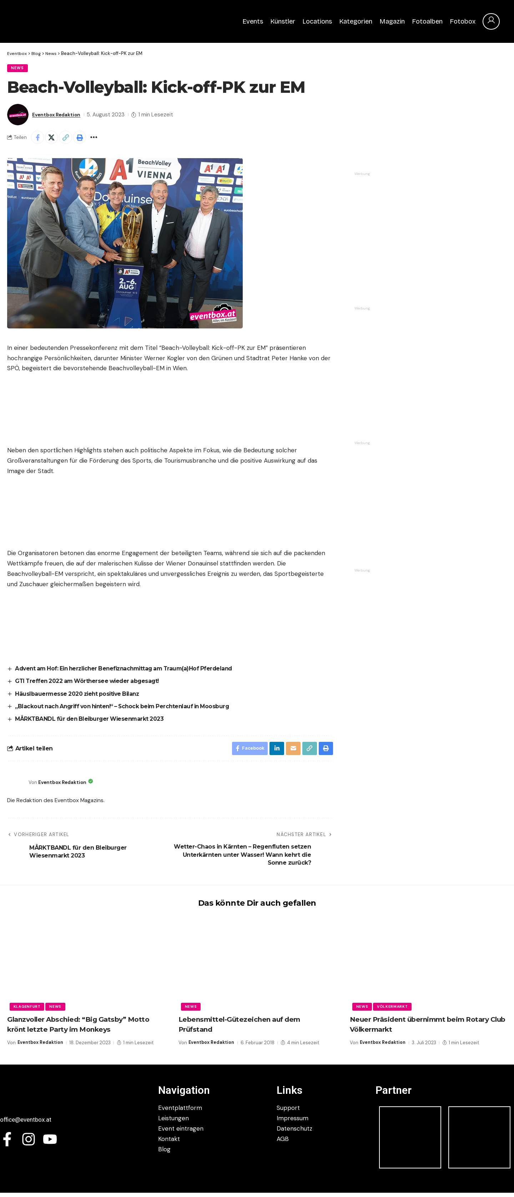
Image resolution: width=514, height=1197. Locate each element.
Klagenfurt (27, 1010)
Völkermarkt (393, 1010)
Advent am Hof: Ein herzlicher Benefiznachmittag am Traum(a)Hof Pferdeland (129, 671)
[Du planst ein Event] (408, 496)
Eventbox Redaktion (59, 116)
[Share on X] (53, 139)
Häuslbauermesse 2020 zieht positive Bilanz (79, 696)
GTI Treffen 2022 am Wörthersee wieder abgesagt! (90, 684)
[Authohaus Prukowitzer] (408, 227)
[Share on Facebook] (38, 139)
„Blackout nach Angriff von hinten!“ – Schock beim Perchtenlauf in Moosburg (128, 709)
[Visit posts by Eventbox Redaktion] (18, 116)
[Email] (291, 752)
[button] (69, 139)
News (19, 69)
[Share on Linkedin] (275, 752)
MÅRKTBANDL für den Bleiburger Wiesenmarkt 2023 (92, 722)
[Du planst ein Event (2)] (408, 624)
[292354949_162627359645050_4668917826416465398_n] (408, 362)
